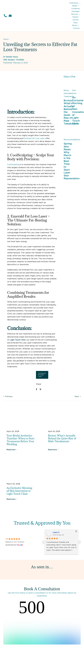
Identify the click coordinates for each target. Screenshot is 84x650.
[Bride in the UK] (21, 408)
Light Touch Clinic (18, 340)
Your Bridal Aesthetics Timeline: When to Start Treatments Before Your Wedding (20, 440)
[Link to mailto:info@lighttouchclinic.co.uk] (10, 15)
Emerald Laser (41, 375)
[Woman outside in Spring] (68, 131)
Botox (66, 90)
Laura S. (56, 532)
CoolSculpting (13, 164)
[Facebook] (36, 389)
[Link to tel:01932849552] (5, 15)
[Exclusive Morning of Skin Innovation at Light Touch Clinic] (76, 82)
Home (5, 39)
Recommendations (72, 140)
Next (77, 396)
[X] (40, 389)
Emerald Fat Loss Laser (34, 138)
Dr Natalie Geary (10, 57)
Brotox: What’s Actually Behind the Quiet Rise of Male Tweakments (62, 438)
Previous (8, 396)
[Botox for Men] (68, 82)
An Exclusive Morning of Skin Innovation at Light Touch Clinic (19, 490)
